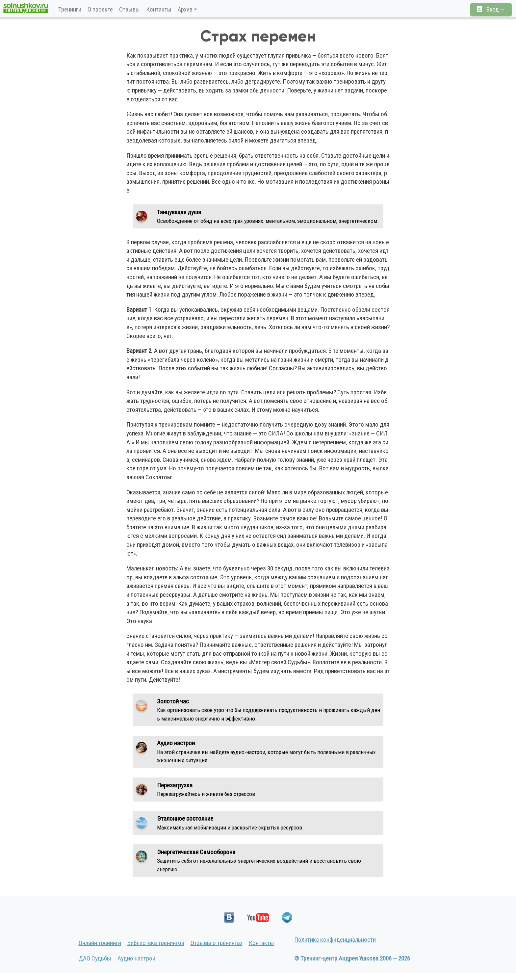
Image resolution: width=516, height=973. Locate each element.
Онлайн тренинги (100, 943)
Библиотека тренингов (155, 943)
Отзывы (129, 9)
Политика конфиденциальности (335, 939)
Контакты (158, 9)
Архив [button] (185, 9)
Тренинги (69, 9)
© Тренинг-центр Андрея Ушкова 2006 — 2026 (352, 958)
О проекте (100, 9)
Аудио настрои (136, 958)
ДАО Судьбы (95, 958)
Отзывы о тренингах (217, 943)
